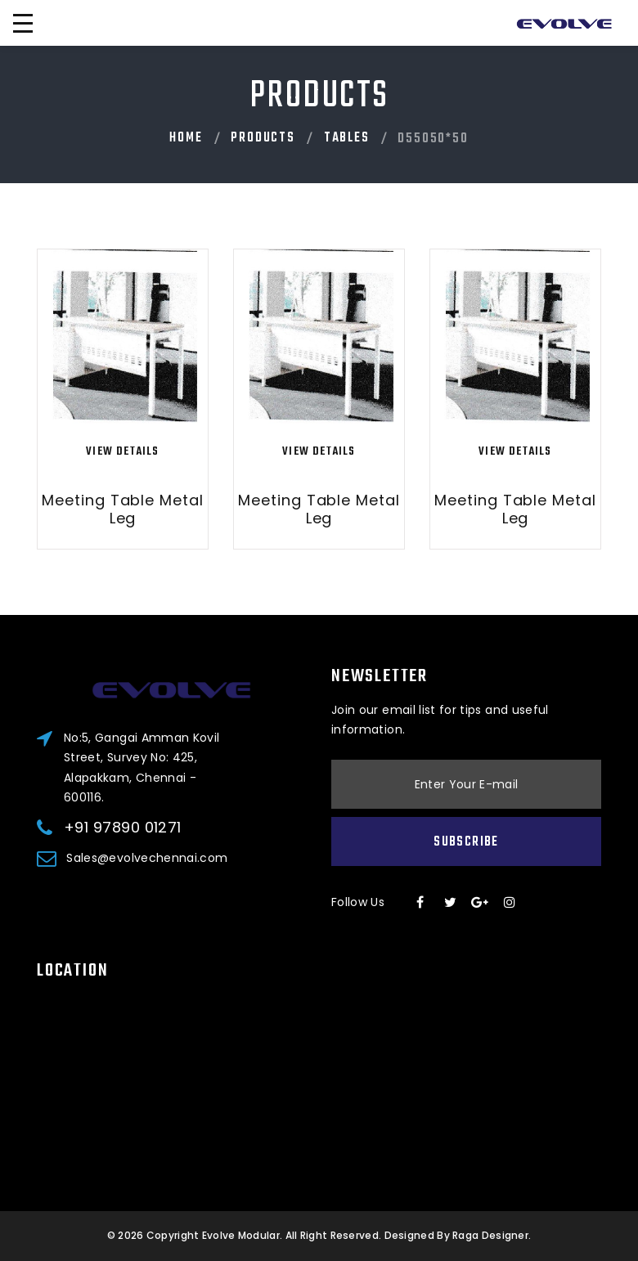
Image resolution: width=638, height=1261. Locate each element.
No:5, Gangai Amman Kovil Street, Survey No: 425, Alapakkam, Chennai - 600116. (141, 767)
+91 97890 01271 (123, 827)
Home (185, 138)
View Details (122, 451)
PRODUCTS (262, 138)
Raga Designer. (491, 1235)
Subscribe (466, 842)
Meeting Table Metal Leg (122, 509)
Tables (347, 138)
